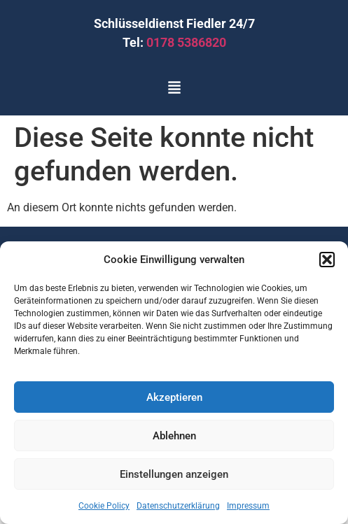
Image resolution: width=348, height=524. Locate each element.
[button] (327, 260)
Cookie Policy (104, 506)
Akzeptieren (174, 397)
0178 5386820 (186, 42)
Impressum (248, 506)
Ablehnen (174, 436)
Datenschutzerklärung (178, 506)
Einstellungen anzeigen (174, 474)
